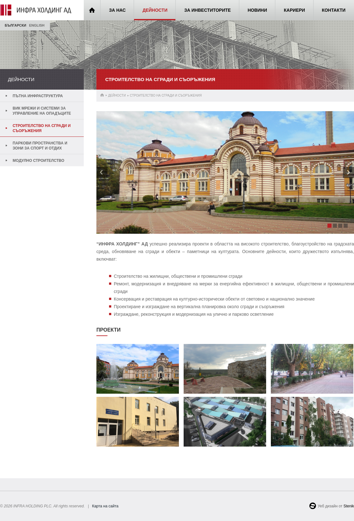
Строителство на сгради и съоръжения (41, 128)
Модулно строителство (38, 160)
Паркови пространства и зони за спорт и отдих (40, 145)
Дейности (155, 10)
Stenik (349, 506)
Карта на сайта (105, 506)
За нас (117, 10)
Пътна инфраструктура (38, 96)
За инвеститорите (207, 10)
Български (15, 25)
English (37, 25)
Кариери (294, 10)
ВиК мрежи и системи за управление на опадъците (42, 111)
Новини (257, 10)
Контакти (333, 10)
